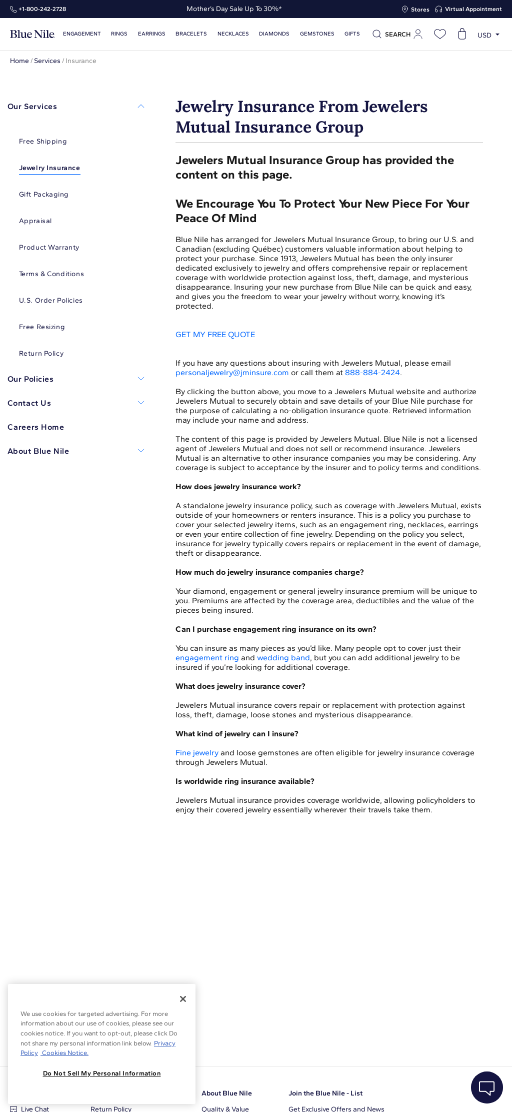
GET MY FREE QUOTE (215, 334)
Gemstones (311, 34)
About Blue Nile (227, 1093)
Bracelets (188, 34)
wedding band (283, 657)
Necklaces (228, 34)
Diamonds (269, 34)
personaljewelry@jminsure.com (232, 372)
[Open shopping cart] (462, 34)
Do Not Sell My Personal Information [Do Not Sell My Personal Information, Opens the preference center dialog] (102, 1073)
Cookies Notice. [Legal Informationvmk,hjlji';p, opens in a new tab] (64, 1052)
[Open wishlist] (440, 34)
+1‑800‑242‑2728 (42, 9)
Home (19, 61)
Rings (118, 34)
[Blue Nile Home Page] (32, 34)
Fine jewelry (197, 752)
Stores (420, 9)
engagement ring (207, 657)
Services (47, 61)
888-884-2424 (372, 372)
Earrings (150, 34)
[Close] (183, 999)
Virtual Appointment (473, 9)
